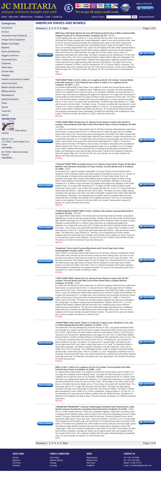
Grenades (16, 465)
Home (4, 17)
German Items (8, 71)
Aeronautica (7, 28)
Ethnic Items (7, 67)
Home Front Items (9, 83)
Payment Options (56, 460)
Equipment (6, 63)
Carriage (53, 463)
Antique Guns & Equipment (13, 39)
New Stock (91, 463)
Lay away (53, 465)
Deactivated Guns (9, 59)
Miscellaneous (8, 95)
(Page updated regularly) (14, 126)
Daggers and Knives (10, 55)
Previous (40, 28)
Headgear (6, 75)
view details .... (8, 147)
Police (4, 103)
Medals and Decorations (12, 87)
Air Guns (5, 32)
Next (65, 28)
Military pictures (9, 91)
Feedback (39, 17)
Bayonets (6, 47)
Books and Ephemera (11, 51)
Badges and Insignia (10, 43)
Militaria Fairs (27, 17)
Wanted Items (92, 457)
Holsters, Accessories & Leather (15, 79)
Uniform (5, 115)
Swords (5, 107)
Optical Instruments (10, 99)
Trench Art (6, 111)
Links (48, 17)
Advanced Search (146, 17)
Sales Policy (54, 457)
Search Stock (99, 17)
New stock (14, 17)
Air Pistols (17, 463)
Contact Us (57, 17)
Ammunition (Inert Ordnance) (14, 35)
